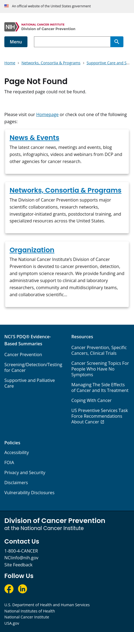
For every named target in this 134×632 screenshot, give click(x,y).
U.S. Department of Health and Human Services (47, 604)
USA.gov (11, 623)
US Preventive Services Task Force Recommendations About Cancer (99, 416)
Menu (16, 42)
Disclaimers (16, 483)
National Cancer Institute (26, 617)
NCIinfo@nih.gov (21, 558)
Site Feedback (18, 565)
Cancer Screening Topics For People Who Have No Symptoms (100, 369)
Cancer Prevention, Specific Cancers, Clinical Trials (99, 350)
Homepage (47, 114)
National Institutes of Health (29, 611)
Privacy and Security (24, 472)
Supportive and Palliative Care (29, 383)
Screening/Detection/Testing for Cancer (33, 367)
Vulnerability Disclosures (29, 493)
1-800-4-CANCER (21, 551)
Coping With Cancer (91, 400)
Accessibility (16, 452)
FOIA (9, 462)
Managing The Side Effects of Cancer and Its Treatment (100, 387)
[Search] (116, 41)
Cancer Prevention (23, 355)
